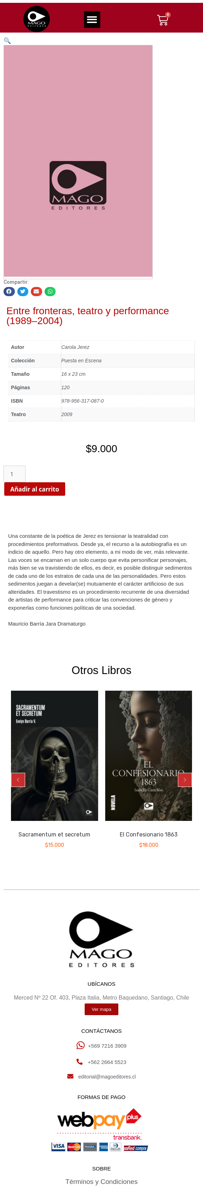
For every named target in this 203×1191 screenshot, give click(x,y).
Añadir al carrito (47, 489)
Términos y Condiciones (102, 1181)
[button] (92, 19)
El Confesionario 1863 (148, 834)
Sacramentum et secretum (54, 834)
